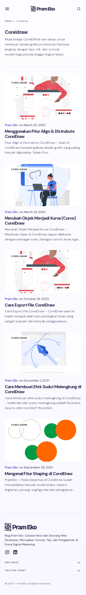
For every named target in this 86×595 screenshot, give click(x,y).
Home (8, 21)
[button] (7, 8)
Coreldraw (19, 82)
